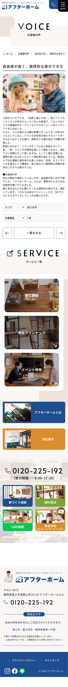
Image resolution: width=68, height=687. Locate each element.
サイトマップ (52, 660)
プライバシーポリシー (24, 660)
